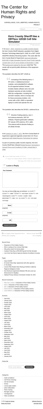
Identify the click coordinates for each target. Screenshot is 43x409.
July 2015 (6, 348)
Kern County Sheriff (36, 161)
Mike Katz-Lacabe (14, 156)
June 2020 (7, 306)
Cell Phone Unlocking (10, 380)
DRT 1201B (27, 161)
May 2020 (7, 308)
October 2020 (8, 302)
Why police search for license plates (14, 249)
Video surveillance (9, 396)
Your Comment (7, 170)
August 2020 (7, 304)
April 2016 (7, 338)
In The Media (7, 265)
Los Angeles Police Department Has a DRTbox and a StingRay (13, 234)
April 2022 (7, 298)
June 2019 (7, 316)
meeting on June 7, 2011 (14, 133)
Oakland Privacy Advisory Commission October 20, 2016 (20, 275)
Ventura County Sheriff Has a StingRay (34, 234)
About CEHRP (8, 261)
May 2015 (7, 352)
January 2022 (8, 300)
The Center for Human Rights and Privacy (18, 12)
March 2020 (7, 312)
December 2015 (8, 342)
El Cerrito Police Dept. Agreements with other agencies (19, 263)
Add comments (36, 45)
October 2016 (8, 332)
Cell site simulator (15, 45)
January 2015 (8, 356)
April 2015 (7, 354)
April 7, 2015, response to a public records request (22, 49)
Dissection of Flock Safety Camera (13, 245)
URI (10, 220)
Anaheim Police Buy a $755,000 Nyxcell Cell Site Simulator (20, 251)
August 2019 (7, 314)
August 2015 (7, 346)
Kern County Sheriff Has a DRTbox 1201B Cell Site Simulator (23, 39)
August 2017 (7, 330)
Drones (6, 384)
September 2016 (8, 334)
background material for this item (15, 65)
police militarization (9, 388)
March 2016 (7, 340)
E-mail (9, 213)
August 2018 (7, 320)
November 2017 (8, 328)
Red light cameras (9, 392)
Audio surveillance (9, 378)
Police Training (8, 390)
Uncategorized (8, 393)
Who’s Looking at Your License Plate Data (15, 247)
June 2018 (7, 324)
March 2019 (7, 318)
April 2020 (7, 310)
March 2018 (7, 326)
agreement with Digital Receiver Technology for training (20, 138)
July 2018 (6, 322)
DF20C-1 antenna (27, 158)
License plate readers (10, 386)
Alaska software (18, 158)
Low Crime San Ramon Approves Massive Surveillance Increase (22, 253)
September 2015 (8, 344)
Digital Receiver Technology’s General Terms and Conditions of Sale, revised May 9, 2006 (21, 147)
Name (9, 205)
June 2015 (7, 350)
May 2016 (7, 336)
